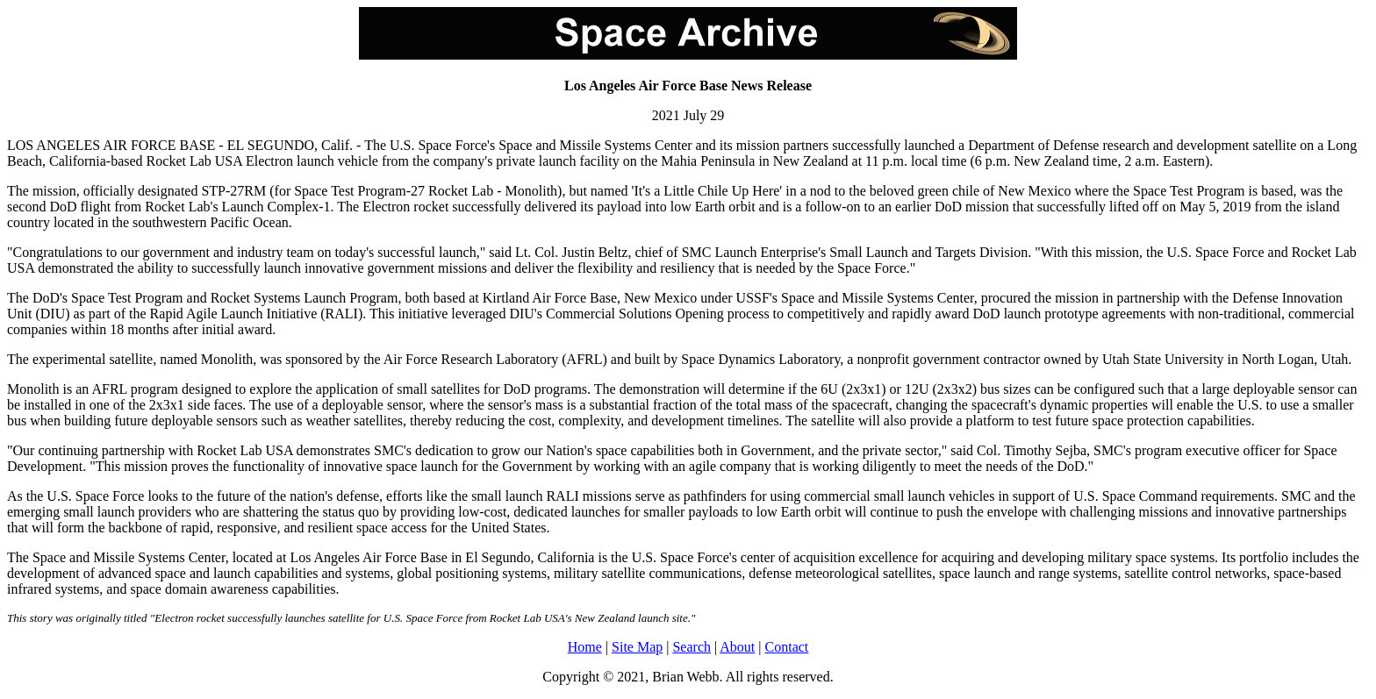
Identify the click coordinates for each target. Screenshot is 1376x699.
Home (585, 646)
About (737, 646)
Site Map (637, 646)
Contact (787, 646)
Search (691, 646)
